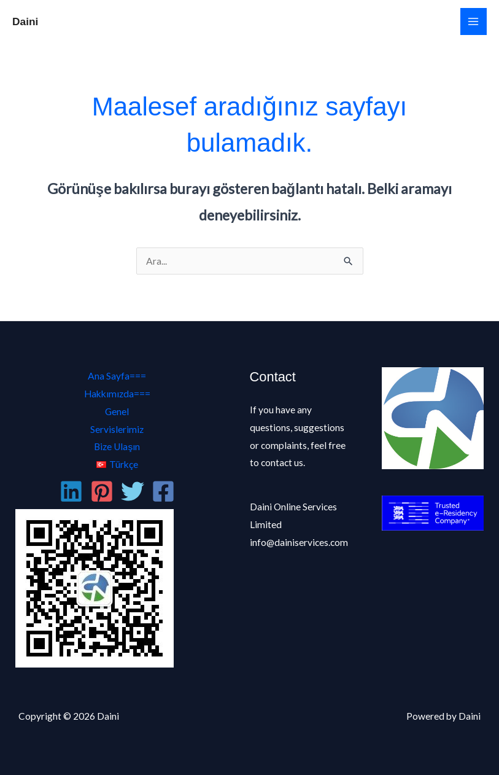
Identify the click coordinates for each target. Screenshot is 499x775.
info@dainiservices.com (299, 542)
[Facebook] (163, 491)
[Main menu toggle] (473, 21)
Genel (117, 411)
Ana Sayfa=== (117, 375)
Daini (25, 21)
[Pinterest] (102, 491)
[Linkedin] (71, 491)
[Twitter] (132, 491)
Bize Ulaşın (117, 446)
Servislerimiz (117, 429)
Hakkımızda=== (117, 393)
